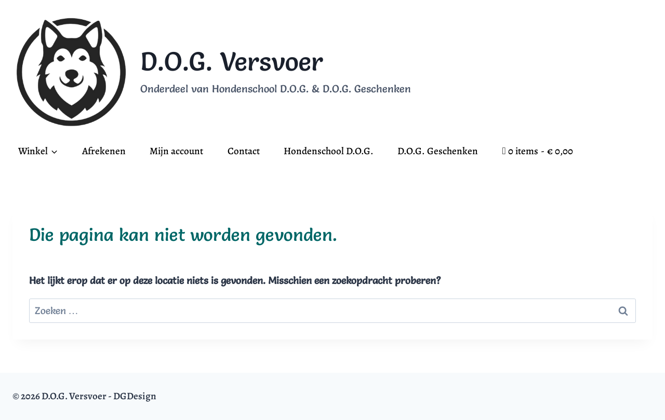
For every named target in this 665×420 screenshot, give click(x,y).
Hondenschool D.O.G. (329, 151)
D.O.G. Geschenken (437, 151)
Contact (244, 151)
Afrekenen (104, 151)
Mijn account (176, 151)
